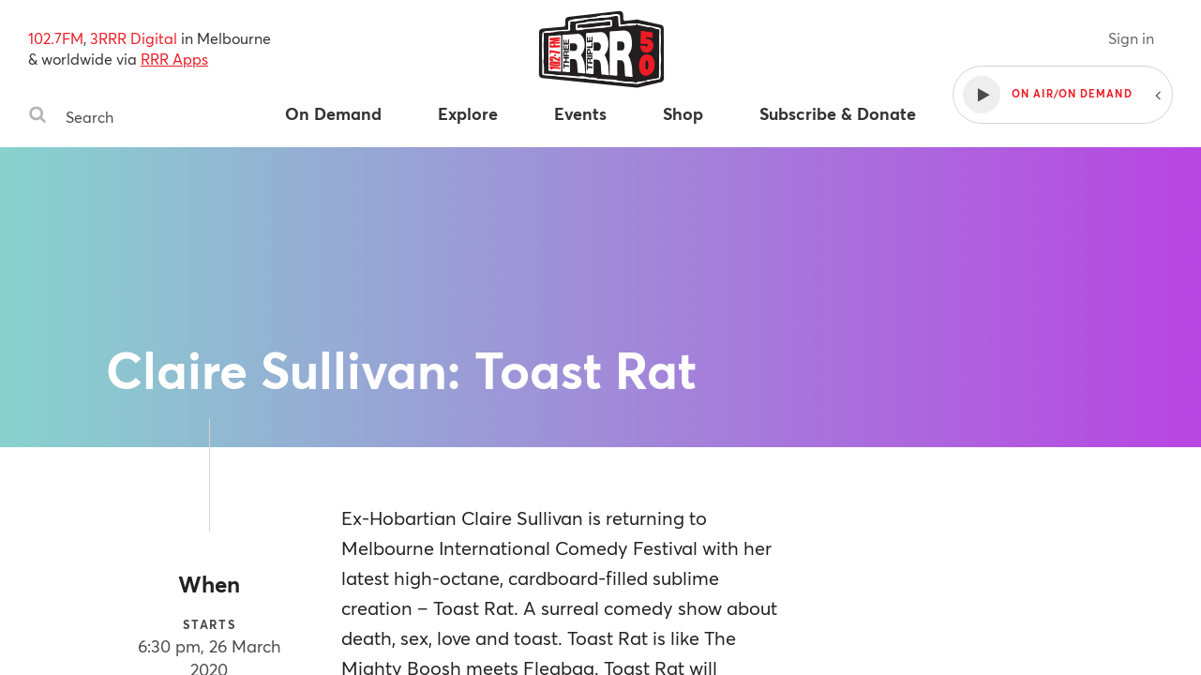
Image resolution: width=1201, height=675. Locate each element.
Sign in (1131, 38)
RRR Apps (174, 58)
